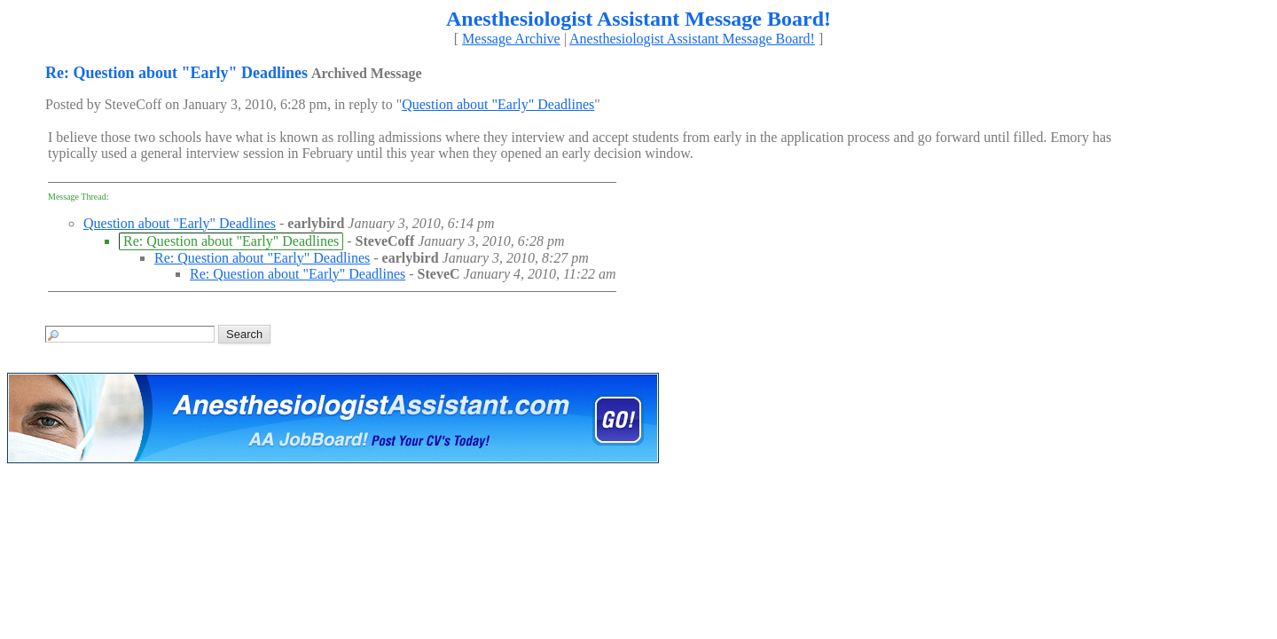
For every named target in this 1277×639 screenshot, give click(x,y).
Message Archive (511, 38)
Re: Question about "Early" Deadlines (262, 257)
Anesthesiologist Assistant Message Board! (692, 38)
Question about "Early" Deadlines (498, 104)
